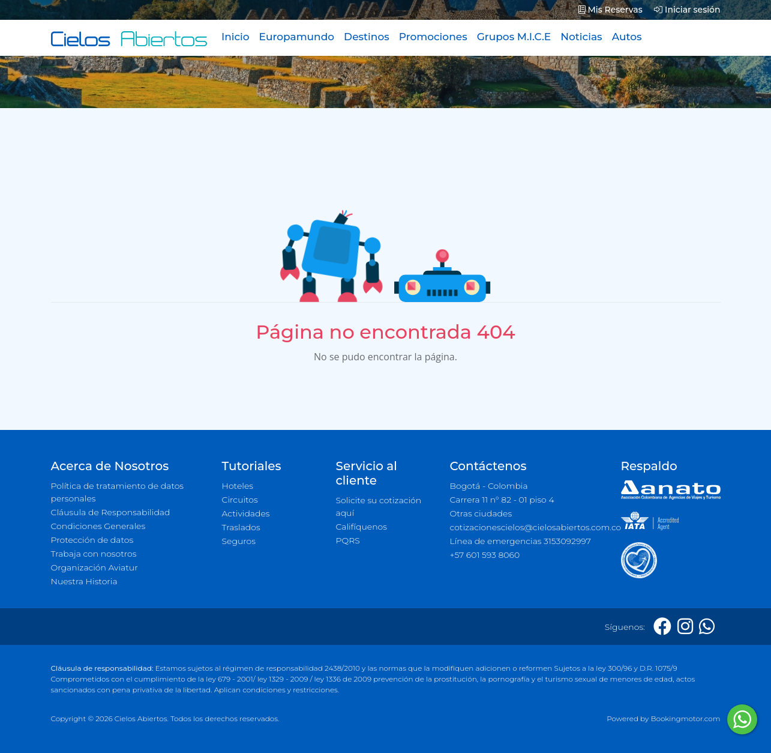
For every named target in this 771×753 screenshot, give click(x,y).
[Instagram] (685, 626)
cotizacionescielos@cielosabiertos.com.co (528, 527)
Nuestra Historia (84, 581)
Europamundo (296, 37)
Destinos (366, 37)
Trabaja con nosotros (94, 553)
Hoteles (237, 485)
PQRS (348, 540)
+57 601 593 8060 (485, 554)
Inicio (235, 37)
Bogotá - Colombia (489, 485)
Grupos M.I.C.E (514, 37)
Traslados (241, 527)
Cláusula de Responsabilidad (110, 512)
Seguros (239, 541)
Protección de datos (92, 539)
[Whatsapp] (707, 626)
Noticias (581, 37)
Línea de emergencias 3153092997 (520, 541)
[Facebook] (662, 626)
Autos (627, 37)
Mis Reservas (610, 9)
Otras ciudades (481, 513)
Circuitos (240, 499)
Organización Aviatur (94, 567)
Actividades (246, 513)
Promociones (433, 37)
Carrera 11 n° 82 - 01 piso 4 (502, 499)
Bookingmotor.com (685, 718)
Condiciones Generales (98, 526)
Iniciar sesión (687, 9)
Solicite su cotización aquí (379, 506)
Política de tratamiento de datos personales (117, 492)
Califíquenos (361, 526)
